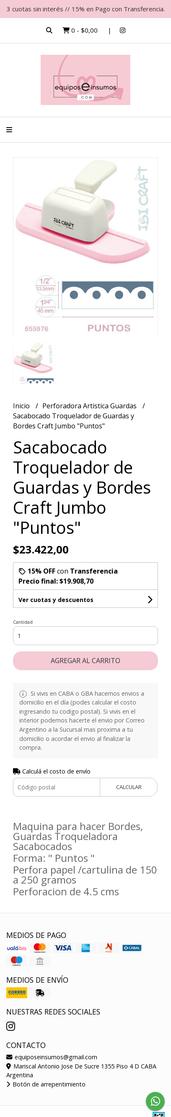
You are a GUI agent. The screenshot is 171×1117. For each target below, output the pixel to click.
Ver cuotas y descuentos (55, 600)
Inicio (22, 405)
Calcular (129, 787)
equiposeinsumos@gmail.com (51, 1057)
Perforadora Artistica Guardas (90, 405)
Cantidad (23, 622)
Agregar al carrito (85, 660)
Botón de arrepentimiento (46, 1084)
